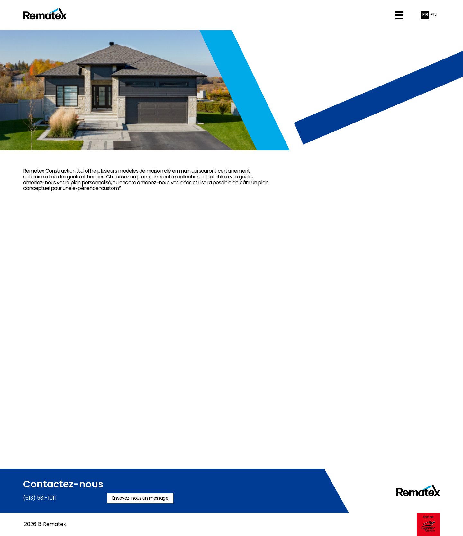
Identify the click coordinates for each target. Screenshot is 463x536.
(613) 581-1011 (39, 498)
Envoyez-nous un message (140, 498)
